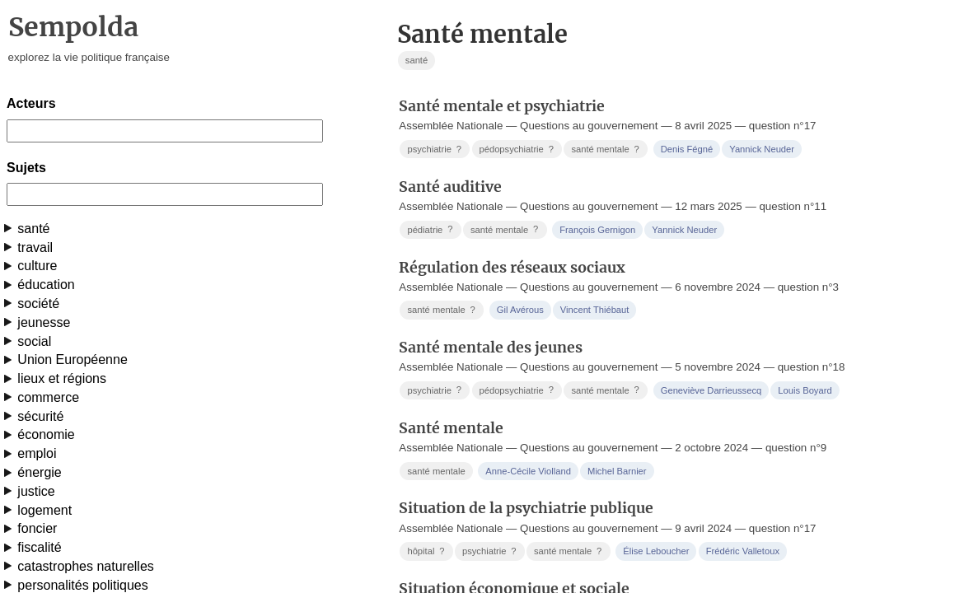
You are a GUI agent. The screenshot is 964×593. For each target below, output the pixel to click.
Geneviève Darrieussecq (711, 390)
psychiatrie (435, 149)
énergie (39, 472)
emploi (36, 453)
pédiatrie (431, 229)
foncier (37, 528)
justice (35, 491)
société (38, 303)
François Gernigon (597, 230)
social (34, 341)
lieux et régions (61, 378)
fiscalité (39, 547)
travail (35, 247)
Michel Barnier (617, 471)
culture (37, 266)
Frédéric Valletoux (742, 551)
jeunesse (43, 322)
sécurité (40, 416)
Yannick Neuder (761, 149)
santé (33, 229)
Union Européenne (72, 360)
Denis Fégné (687, 149)
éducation (45, 285)
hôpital (427, 551)
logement (44, 510)
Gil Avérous (520, 310)
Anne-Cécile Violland (528, 471)
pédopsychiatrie (517, 149)
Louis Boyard (804, 390)
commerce (48, 397)
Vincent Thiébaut (594, 310)
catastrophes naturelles (85, 566)
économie (45, 434)
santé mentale (606, 149)
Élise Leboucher (656, 551)
